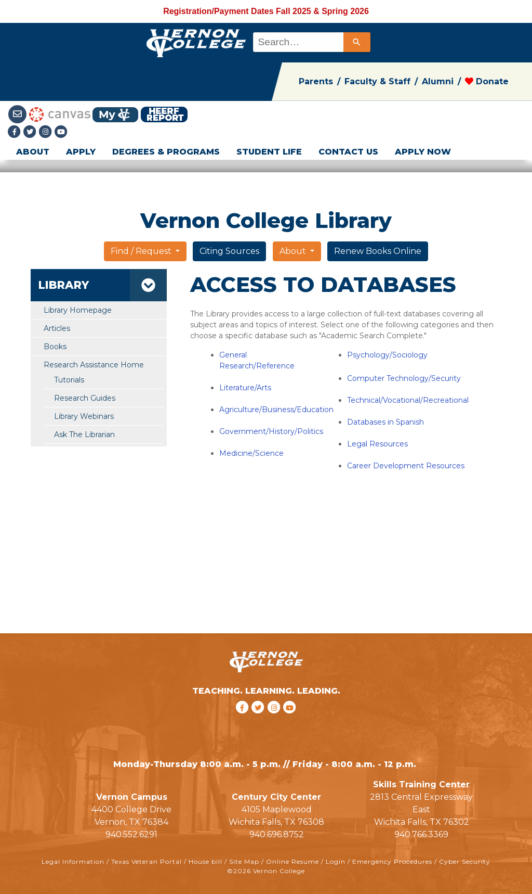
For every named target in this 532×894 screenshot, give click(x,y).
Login (335, 861)
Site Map (244, 861)
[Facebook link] (15, 132)
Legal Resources (377, 444)
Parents (316, 81)
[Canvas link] (59, 113)
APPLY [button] (81, 152)
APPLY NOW (423, 152)
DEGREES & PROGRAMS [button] (166, 152)
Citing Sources (229, 251)
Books (55, 346)
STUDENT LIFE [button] (269, 152)
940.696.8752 (276, 834)
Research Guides (84, 398)
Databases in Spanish (385, 422)
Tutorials (69, 380)
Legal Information (73, 861)
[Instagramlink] (47, 132)
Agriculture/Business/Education (276, 409)
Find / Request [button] (142, 251)
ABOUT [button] (32, 152)
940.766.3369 (421, 834)
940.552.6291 (131, 834)
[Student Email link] (18, 113)
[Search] (356, 42)
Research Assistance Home (94, 364)
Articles (57, 328)
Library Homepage (78, 310)
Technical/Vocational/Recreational (408, 400)
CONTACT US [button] (348, 152)
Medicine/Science (251, 453)
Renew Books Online (377, 251)
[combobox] (311, 42)
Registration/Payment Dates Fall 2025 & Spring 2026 (266, 11)
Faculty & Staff (377, 81)
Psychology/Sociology (387, 355)
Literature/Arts (245, 387)
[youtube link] (61, 132)
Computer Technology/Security (404, 378)
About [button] (294, 251)
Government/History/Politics (271, 431)
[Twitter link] (31, 132)
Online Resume (292, 861)
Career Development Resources (405, 465)
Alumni (438, 81)
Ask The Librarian (84, 434)
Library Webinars (84, 416)
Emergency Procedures (392, 861)
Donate (487, 81)
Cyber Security (464, 861)
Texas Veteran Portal (146, 861)
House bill (205, 861)
